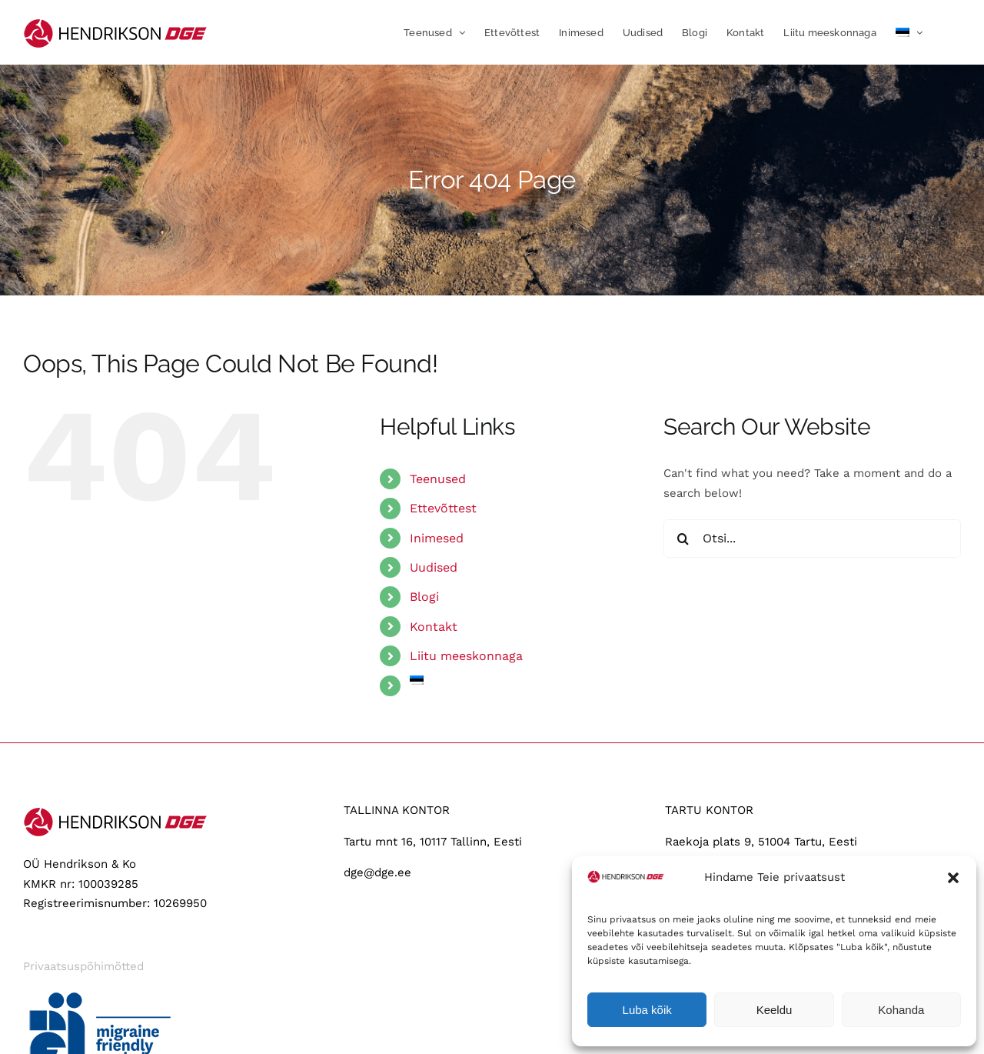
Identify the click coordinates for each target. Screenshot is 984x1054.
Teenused (438, 479)
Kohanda (901, 1009)
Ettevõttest (443, 508)
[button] (953, 878)
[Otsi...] (812, 538)
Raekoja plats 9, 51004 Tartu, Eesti (761, 842)
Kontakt (433, 626)
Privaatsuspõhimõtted (83, 966)
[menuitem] (909, 32)
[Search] (682, 538)
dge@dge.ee (377, 872)
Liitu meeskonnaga (466, 656)
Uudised (433, 567)
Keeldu (774, 1009)
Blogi (424, 596)
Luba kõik (647, 1009)
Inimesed (437, 538)
